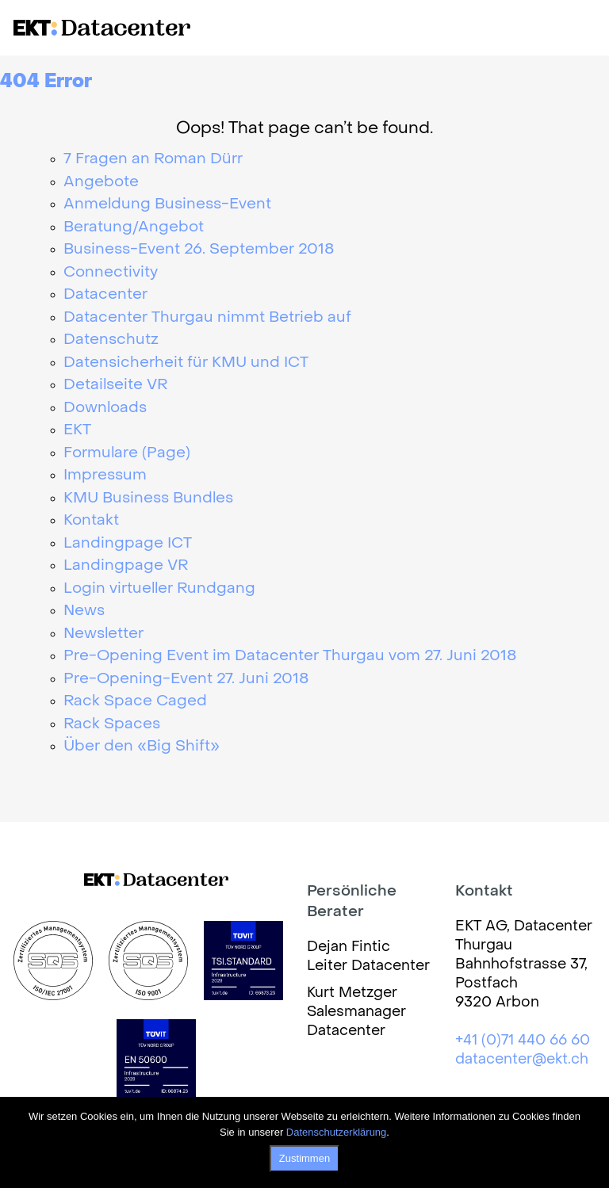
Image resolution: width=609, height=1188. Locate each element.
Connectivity (110, 272)
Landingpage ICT (127, 544)
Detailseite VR (115, 385)
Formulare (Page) (126, 453)
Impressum (105, 475)
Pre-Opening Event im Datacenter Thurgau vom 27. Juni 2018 (290, 656)
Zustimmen (304, 1158)
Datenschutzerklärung (336, 1132)
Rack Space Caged (135, 701)
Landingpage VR (125, 566)
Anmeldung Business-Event (167, 204)
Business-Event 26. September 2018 (199, 250)
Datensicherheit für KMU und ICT (185, 363)
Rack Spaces (111, 724)
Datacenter (105, 295)
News (84, 611)
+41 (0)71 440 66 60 (522, 1041)
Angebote (101, 182)
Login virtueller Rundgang (159, 589)
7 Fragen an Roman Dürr (153, 159)
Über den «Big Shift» (141, 746)
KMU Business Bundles (148, 498)
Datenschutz (111, 340)
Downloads (105, 408)
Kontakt (91, 521)
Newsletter (103, 634)
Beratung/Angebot (133, 227)
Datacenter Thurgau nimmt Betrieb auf (207, 318)
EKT (77, 430)
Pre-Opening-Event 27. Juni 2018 (186, 679)
